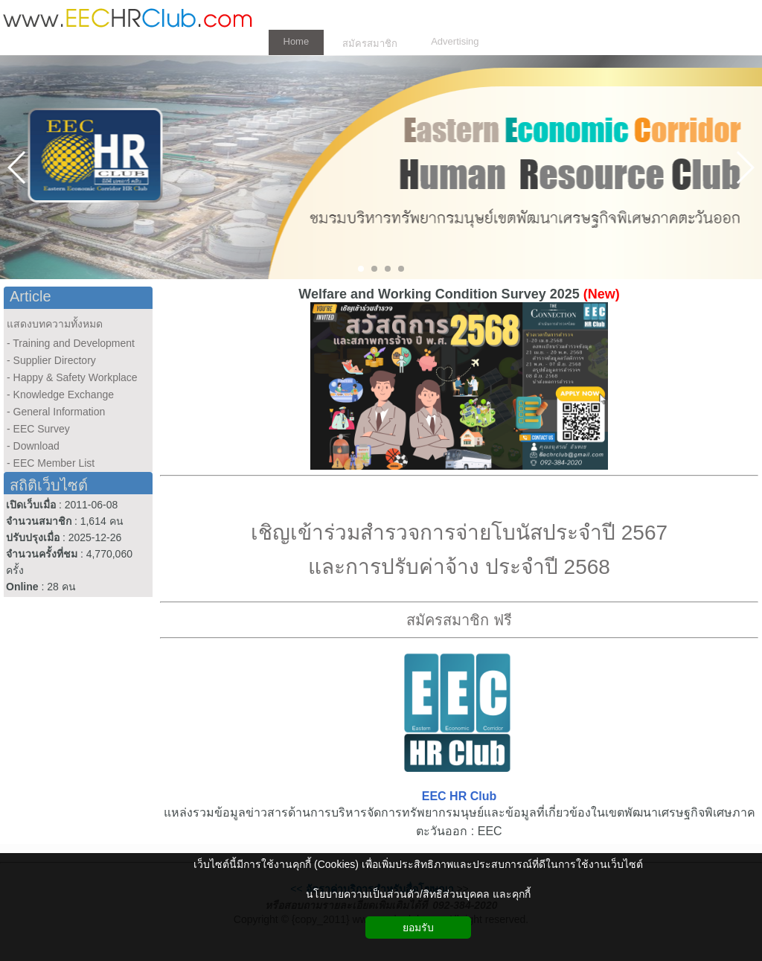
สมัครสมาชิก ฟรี (459, 620)
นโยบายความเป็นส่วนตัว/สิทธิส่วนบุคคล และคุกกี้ (418, 894)
